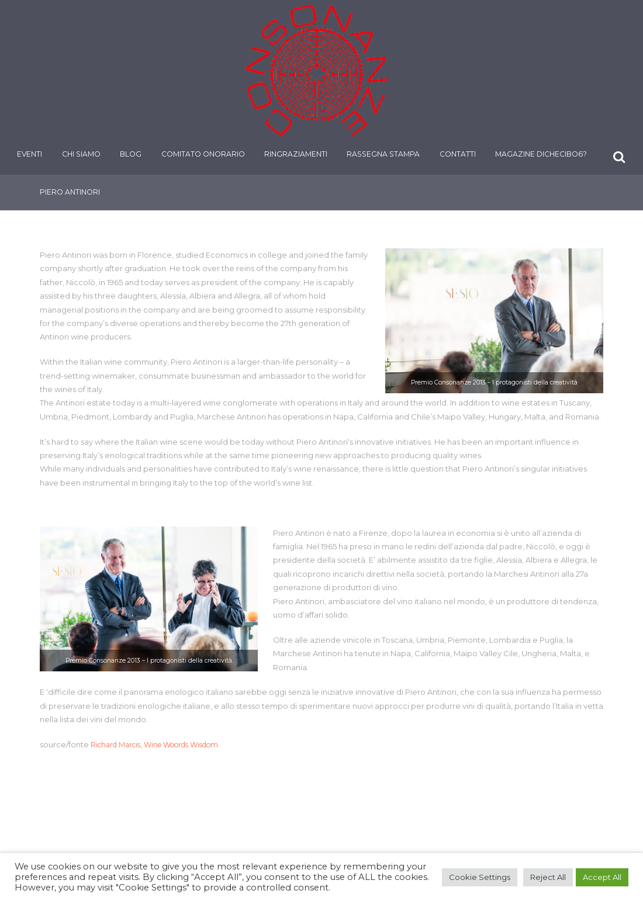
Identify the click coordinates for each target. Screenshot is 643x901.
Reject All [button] (548, 877)
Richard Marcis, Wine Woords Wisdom (162, 744)
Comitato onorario (206, 154)
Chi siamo (84, 154)
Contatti (461, 154)
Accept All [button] (602, 877)
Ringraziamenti (298, 154)
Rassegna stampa (386, 154)
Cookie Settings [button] (479, 877)
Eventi (33, 154)
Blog (134, 154)
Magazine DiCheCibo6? (544, 154)
